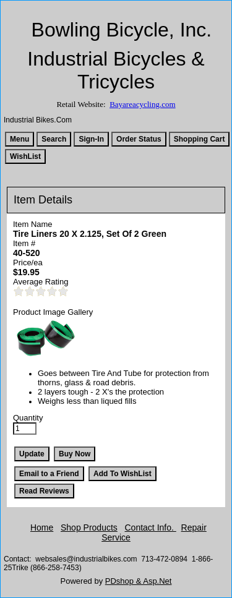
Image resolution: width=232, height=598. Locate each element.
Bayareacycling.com (142, 104)
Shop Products (89, 527)
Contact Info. (150, 527)
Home (41, 527)
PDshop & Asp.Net (138, 581)
